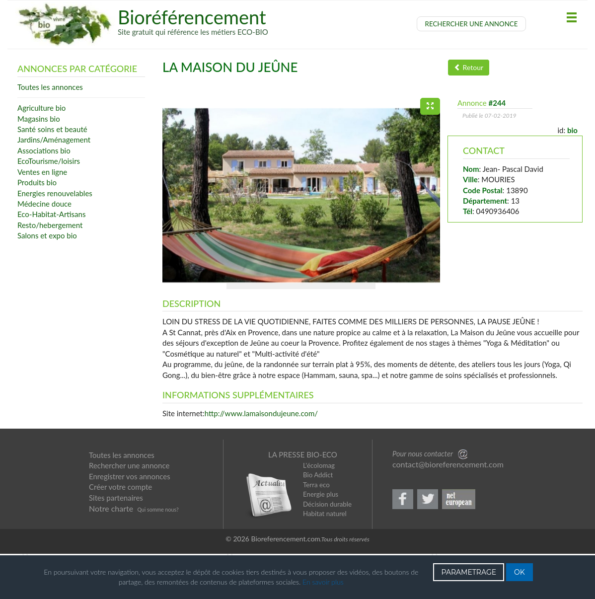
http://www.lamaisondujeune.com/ (261, 459)
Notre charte (111, 554)
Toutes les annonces (121, 501)
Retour (468, 67)
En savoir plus (323, 582)
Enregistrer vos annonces (129, 522)
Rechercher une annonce (129, 511)
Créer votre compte (120, 532)
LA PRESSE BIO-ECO (302, 500)
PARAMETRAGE (468, 572)
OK (519, 572)
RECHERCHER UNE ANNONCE (471, 24)
